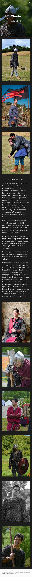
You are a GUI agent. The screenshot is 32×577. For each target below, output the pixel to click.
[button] (2, 2)
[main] (16, 18)
